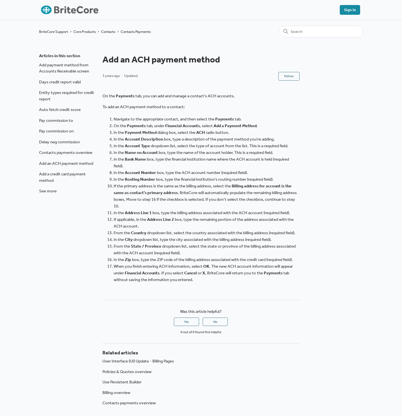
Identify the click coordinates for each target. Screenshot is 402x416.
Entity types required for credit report (66, 95)
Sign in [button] (350, 10)
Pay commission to (56, 120)
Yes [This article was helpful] (186, 322)
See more (48, 191)
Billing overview (116, 392)
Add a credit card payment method (62, 177)
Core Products (84, 32)
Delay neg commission (59, 141)
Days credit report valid (60, 81)
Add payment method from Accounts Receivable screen (64, 68)
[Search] (321, 31)
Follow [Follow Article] (289, 76)
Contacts (108, 32)
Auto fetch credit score (60, 109)
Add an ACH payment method (66, 163)
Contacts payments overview (65, 152)
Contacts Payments (136, 32)
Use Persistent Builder (122, 381)
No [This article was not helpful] (215, 322)
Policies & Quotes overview (127, 371)
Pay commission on (56, 131)
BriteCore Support (53, 32)
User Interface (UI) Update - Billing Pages (138, 361)
